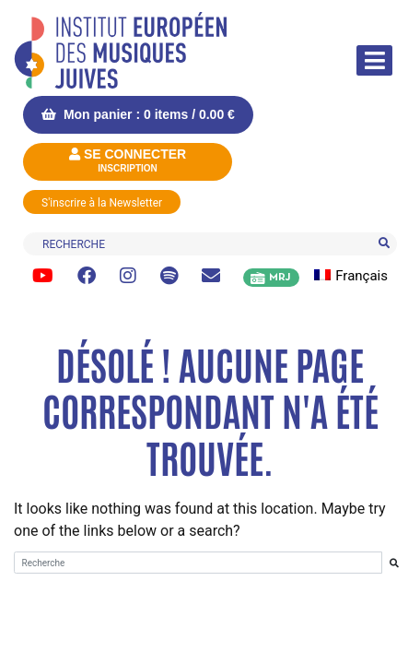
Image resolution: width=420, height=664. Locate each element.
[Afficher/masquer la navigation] (374, 60)
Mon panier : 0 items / (138, 114)
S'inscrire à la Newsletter (101, 202)
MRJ (279, 277)
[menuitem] (361, 276)
